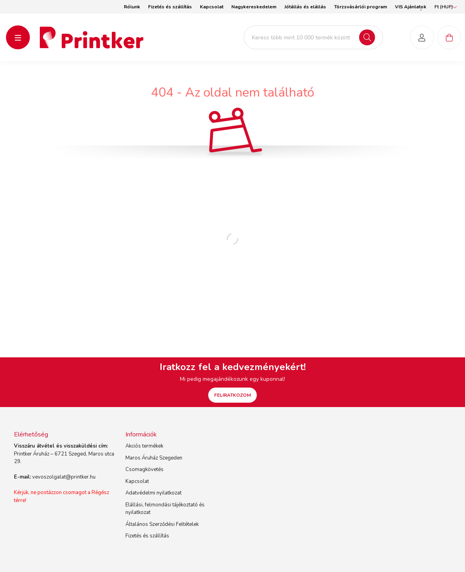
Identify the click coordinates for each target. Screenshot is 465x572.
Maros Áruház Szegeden (153, 457)
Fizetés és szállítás (170, 7)
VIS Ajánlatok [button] (410, 7)
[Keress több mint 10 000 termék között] (313, 37)
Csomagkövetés (144, 469)
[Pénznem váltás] (443, 6)
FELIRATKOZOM (232, 395)
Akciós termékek (144, 446)
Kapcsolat (211, 7)
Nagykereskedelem (253, 7)
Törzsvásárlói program (360, 7)
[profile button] (422, 37)
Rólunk (132, 7)
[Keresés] (367, 37)
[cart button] (449, 37)
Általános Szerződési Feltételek (162, 524)
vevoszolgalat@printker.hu (64, 477)
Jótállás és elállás (305, 7)
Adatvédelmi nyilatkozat (153, 492)
